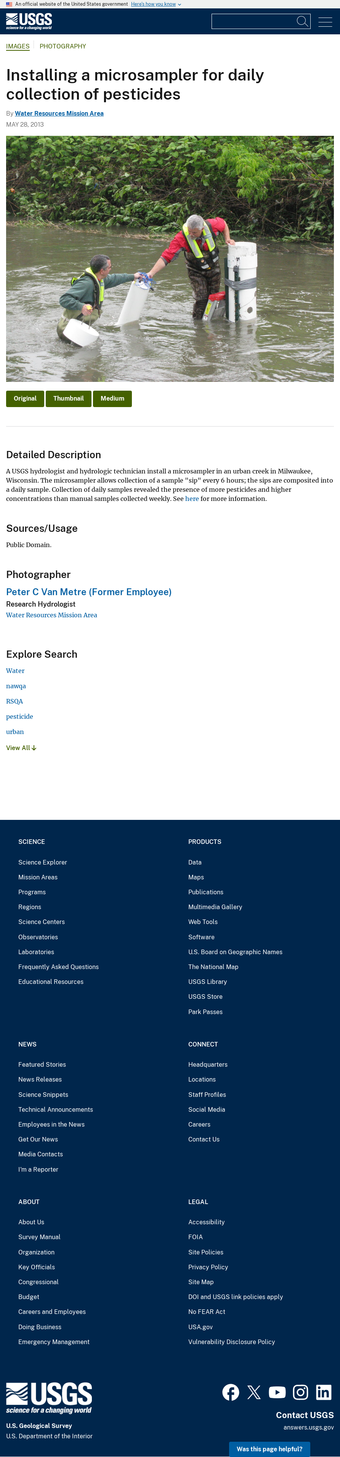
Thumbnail (68, 398)
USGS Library (207, 981)
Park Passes (205, 1012)
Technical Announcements (55, 1109)
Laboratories (36, 952)
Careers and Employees (52, 1311)
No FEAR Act (206, 1311)
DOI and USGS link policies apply (235, 1297)
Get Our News (38, 1139)
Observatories (38, 937)
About (29, 1202)
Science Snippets (43, 1094)
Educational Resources (50, 981)
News (27, 1044)
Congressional (38, 1282)
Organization (36, 1252)
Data (195, 862)
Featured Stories (42, 1064)
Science (31, 841)
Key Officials (36, 1267)
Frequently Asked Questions (58, 967)
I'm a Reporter (38, 1169)
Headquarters (208, 1064)
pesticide (19, 716)
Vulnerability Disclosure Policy (231, 1342)
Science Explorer (42, 862)
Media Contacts (40, 1154)
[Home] (29, 28)
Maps (196, 877)
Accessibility (206, 1222)
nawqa (16, 686)
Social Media (206, 1109)
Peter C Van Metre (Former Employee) (89, 591)
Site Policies (205, 1252)
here (192, 498)
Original (25, 398)
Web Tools (203, 922)
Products (204, 841)
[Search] (303, 21)
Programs (32, 892)
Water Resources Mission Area (59, 113)
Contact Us (204, 1139)
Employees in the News (51, 1124)
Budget (28, 1297)
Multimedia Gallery (215, 907)
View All (21, 748)
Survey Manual (39, 1237)
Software (201, 937)
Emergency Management (54, 1342)
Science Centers (41, 922)
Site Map (201, 1282)
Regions (29, 907)
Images (18, 46)
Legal (198, 1202)
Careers (199, 1124)
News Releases (40, 1079)
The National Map (213, 967)
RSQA (14, 701)
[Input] (261, 21)
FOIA (195, 1237)
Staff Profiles (207, 1094)
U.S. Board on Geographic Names (235, 952)
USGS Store (205, 996)
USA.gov (200, 1327)
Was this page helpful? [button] (270, 1449)
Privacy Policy (208, 1267)
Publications (205, 892)
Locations (202, 1079)
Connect (203, 1044)
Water (15, 671)
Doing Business (39, 1327)
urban (15, 732)
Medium (112, 398)
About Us (31, 1222)
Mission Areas (38, 877)
